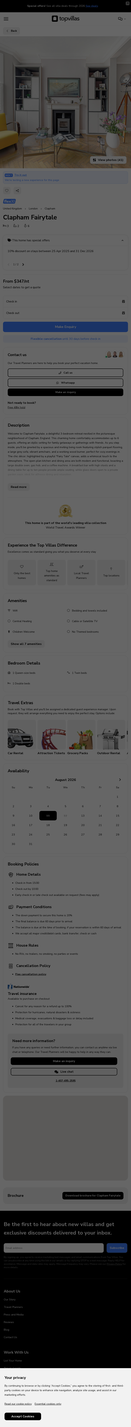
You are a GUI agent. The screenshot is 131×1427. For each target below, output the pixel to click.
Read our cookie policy (18, 1404)
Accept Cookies (22, 1416)
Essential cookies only (48, 1404)
